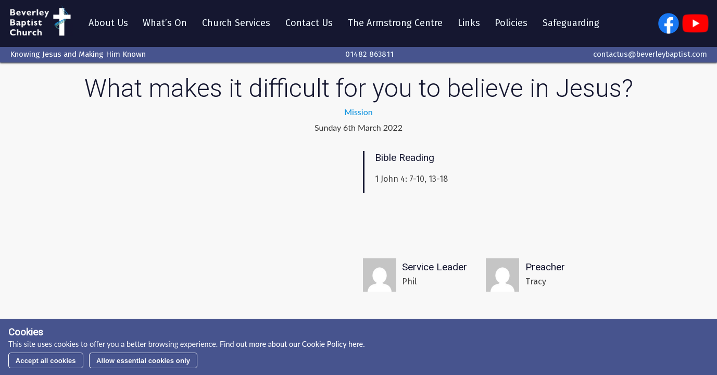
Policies (513, 24)
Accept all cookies (46, 361)
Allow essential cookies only (143, 361)
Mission (358, 114)
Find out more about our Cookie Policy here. (291, 344)
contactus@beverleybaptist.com (650, 56)
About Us (110, 24)
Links (471, 24)
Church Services (239, 24)
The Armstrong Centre (397, 24)
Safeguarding (573, 24)
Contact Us (311, 24)
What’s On (167, 24)
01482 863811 (369, 56)
